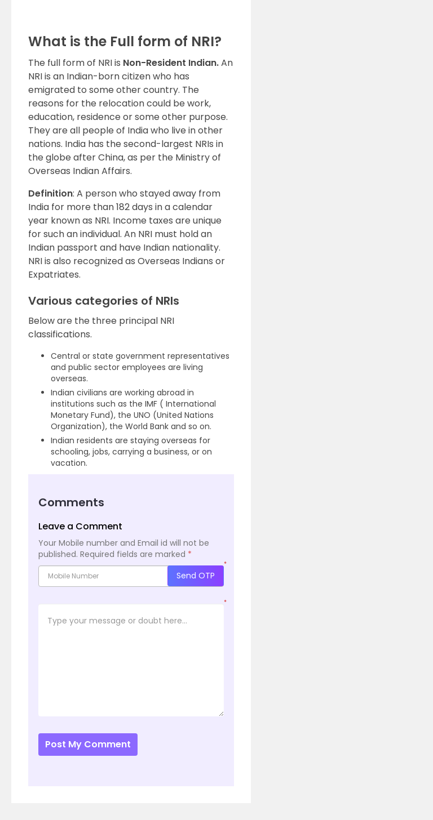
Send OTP (195, 575)
